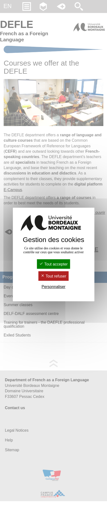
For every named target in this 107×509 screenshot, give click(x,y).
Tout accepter (53, 264)
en (7, 6)
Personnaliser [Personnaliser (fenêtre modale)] (54, 287)
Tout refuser (53, 276)
